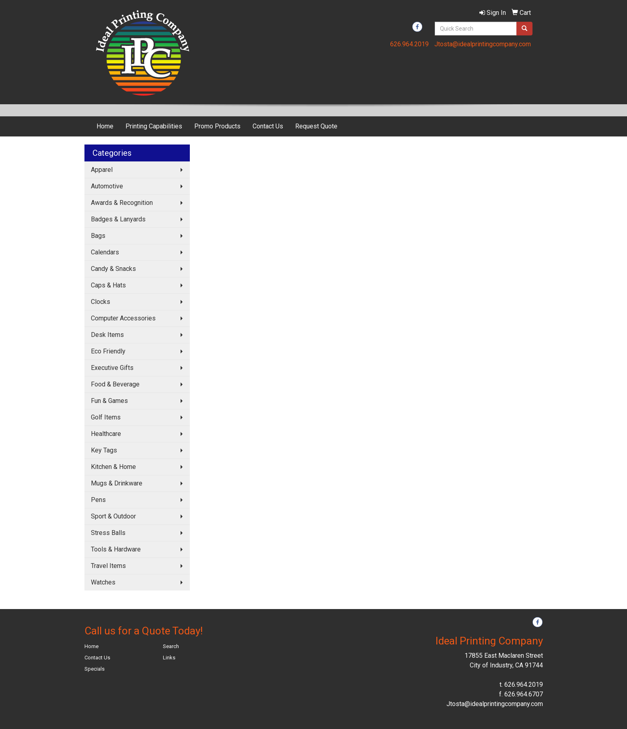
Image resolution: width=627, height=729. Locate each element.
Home (105, 126)
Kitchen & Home (113, 467)
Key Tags (104, 450)
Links (169, 658)
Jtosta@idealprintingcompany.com (482, 44)
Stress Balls (108, 533)
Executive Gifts (112, 368)
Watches (103, 582)
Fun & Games (109, 401)
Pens (98, 500)
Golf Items (106, 417)
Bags (98, 236)
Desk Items (107, 335)
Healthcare (106, 434)
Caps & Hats (108, 285)
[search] (524, 28)
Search (171, 646)
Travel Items (108, 566)
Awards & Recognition (122, 203)
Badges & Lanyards (118, 219)
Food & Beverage (115, 384)
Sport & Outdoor (113, 516)
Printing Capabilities (153, 126)
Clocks (100, 302)
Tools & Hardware (116, 549)
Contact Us (268, 126)
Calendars (105, 252)
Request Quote (316, 126)
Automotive (107, 186)
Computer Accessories (123, 318)
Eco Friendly (108, 351)
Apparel (102, 169)
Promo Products (217, 126)
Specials (94, 669)
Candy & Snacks (113, 269)
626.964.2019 (409, 44)
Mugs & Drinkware (116, 483)
